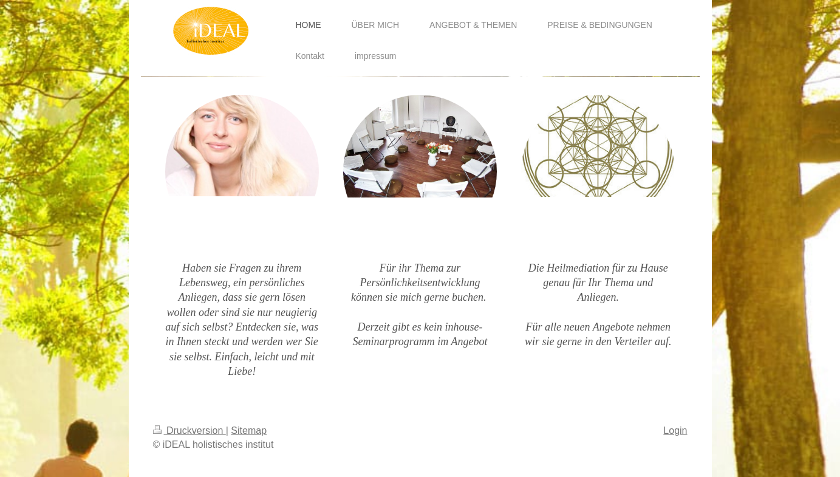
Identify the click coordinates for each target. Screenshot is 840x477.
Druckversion (189, 430)
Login (675, 430)
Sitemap (249, 430)
